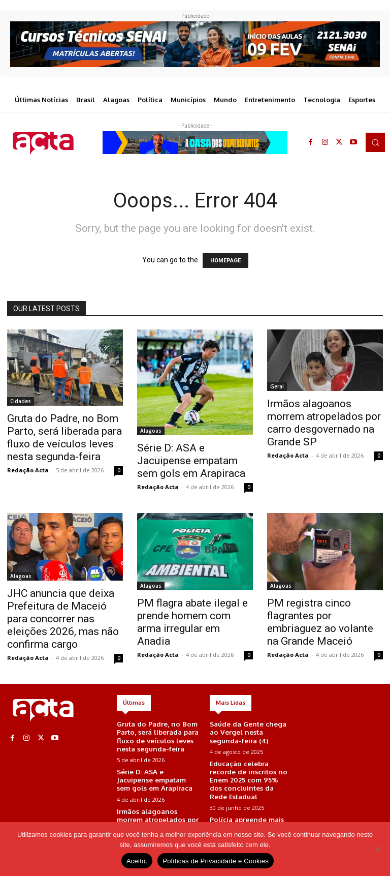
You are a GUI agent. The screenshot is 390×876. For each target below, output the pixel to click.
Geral (277, 386)
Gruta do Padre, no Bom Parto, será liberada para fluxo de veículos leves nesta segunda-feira (64, 437)
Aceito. (137, 861)
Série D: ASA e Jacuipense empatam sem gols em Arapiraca (191, 460)
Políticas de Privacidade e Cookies (215, 861)
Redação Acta (28, 470)
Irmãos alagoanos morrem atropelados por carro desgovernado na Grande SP (324, 423)
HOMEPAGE (225, 260)
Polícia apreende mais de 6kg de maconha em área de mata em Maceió (250, 811)
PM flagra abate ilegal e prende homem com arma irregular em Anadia (192, 622)
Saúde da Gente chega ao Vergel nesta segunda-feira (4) (248, 731)
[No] (377, 849)
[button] (375, 142)
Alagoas (150, 430)
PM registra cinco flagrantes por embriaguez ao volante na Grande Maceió (320, 622)
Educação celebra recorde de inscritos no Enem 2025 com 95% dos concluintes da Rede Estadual (250, 771)
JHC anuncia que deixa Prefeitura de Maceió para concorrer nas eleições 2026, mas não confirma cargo (63, 618)
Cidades (20, 401)
